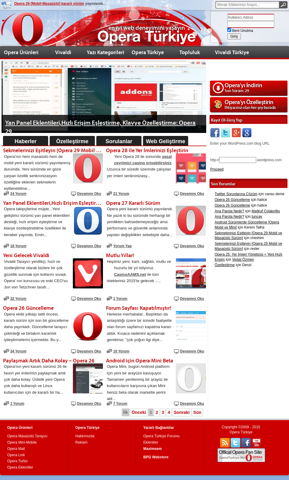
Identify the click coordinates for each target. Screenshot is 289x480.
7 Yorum (120, 404)
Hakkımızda (84, 436)
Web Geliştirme (165, 141)
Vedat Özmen (243, 259)
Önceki (139, 412)
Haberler (25, 141)
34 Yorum (18, 351)
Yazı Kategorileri (105, 52)
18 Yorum (18, 246)
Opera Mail (16, 449)
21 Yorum (121, 194)
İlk (125, 412)
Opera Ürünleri (21, 52)
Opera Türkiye (148, 52)
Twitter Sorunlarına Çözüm (236, 194)
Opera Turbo (17, 461)
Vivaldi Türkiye (232, 52)
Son (197, 412)
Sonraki (182, 412)
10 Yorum (121, 351)
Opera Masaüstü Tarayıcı (27, 436)
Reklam (81, 442)
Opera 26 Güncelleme (232, 200)
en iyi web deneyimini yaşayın (146, 27)
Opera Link (16, 455)
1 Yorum (120, 299)
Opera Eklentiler (20, 467)
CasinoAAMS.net (130, 274)
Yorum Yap (122, 246)
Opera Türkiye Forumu (161, 436)
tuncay (257, 216)
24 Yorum (18, 194)
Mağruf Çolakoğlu (266, 211)
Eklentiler (150, 442)
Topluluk (189, 52)
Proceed (217, 169)
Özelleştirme (72, 141)
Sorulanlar (118, 141)
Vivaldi (63, 52)
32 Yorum (18, 299)
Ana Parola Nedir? (229, 211)
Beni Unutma (240, 31)
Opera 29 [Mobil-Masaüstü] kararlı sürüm (49, 4)
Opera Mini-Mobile (22, 442)
